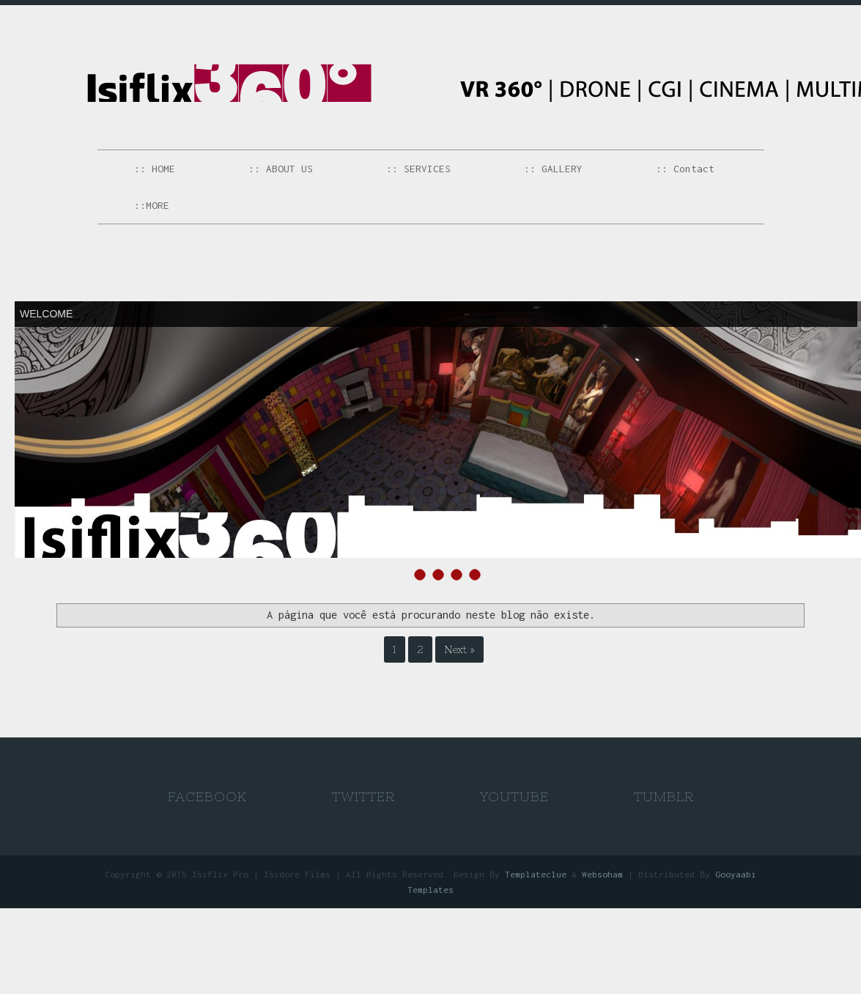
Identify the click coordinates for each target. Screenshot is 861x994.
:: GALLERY (553, 168)
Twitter (363, 796)
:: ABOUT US (280, 168)
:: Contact (685, 168)
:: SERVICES (418, 168)
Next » (459, 649)
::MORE (151, 205)
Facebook (207, 796)
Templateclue (535, 874)
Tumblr (664, 796)
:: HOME (154, 168)
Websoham (602, 874)
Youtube (514, 796)
